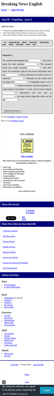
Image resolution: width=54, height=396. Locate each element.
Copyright (14, 365)
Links (27, 382)
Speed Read (9, 298)
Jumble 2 (8, 302)
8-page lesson (10, 285)
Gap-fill (7, 316)
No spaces (8, 305)
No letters (8, 343)
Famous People (9, 241)
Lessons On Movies (10, 257)
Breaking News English (21, 4)
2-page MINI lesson (12, 287)
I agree (47, 390)
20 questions (9, 325)
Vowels (7, 336)
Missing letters (10, 338)
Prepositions (9, 320)
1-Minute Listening (10, 231)
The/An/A (8, 318)
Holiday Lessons (9, 247)
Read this (23, 394)
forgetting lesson (17, 121)
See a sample (27, 156)
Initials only (9, 340)
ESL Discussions (9, 236)
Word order (9, 322)
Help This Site (17, 10)
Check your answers (12, 111)
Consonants (9, 333)
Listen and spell (10, 345)
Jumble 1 (8, 300)
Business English (9, 252)
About (27, 374)
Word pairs (8, 353)
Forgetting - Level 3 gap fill (17, 117)
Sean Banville (38, 365)
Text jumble (9, 307)
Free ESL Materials (10, 268)
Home (4, 10)
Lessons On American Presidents (15, 263)
